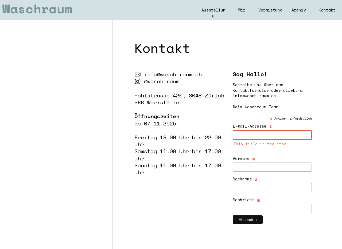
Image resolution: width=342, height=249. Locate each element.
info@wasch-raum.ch (173, 74)
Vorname (244, 158)
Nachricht (247, 199)
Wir (242, 10)
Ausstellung (213, 12)
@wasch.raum (161, 81)
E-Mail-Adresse (253, 125)
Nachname (245, 178)
